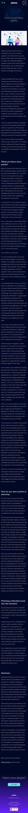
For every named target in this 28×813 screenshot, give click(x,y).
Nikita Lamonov (5, 762)
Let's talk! (14, 784)
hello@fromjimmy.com (14, 798)
